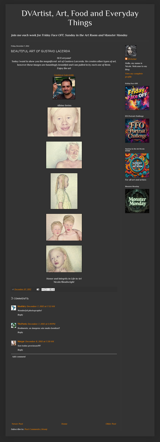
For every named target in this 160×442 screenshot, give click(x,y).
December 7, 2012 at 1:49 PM (41, 324)
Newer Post (17, 424)
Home (64, 424)
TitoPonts (22, 324)
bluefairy (22, 306)
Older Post (111, 424)
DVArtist (132, 59)
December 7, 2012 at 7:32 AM (41, 306)
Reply (20, 315)
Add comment (19, 356)
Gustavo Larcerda (64, 75)
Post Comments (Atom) (36, 429)
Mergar (21, 341)
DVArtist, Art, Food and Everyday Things (80, 18)
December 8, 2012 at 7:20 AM (39, 341)
